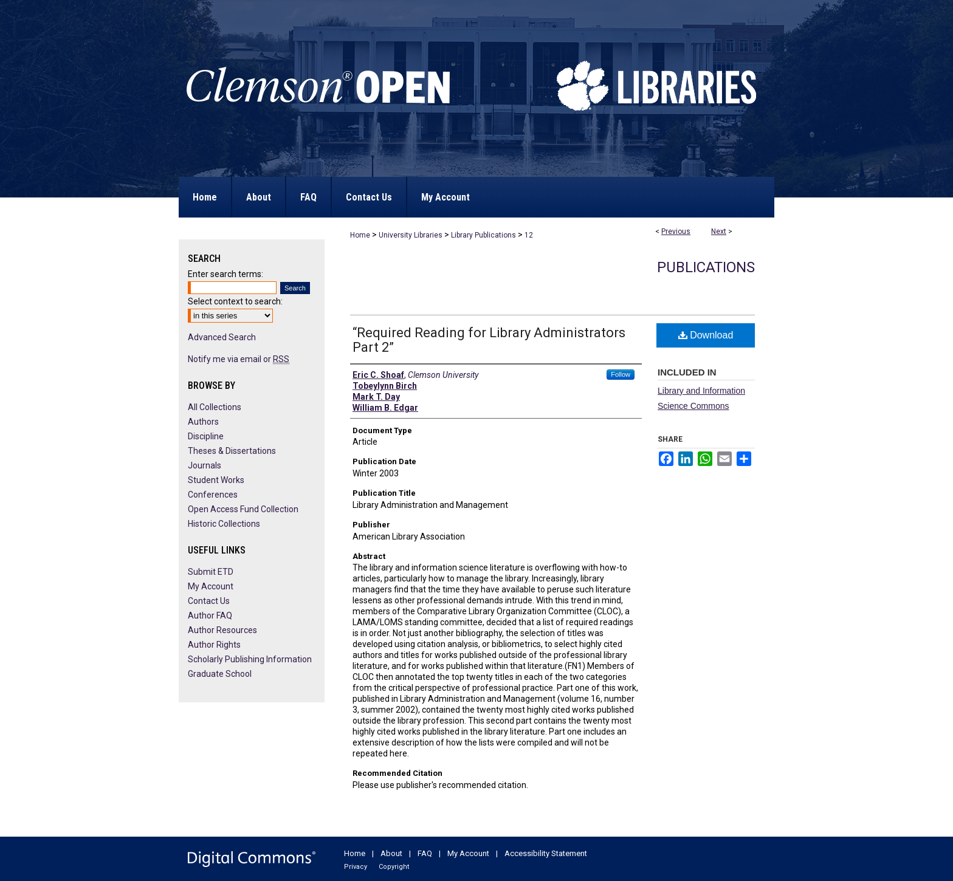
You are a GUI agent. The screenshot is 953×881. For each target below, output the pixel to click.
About (391, 853)
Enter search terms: (225, 274)
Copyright (394, 867)
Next (718, 231)
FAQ (425, 853)
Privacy (355, 867)
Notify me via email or (238, 359)
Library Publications (483, 235)
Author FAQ (210, 615)
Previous (675, 231)
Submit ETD (210, 572)
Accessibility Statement (545, 853)
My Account (210, 586)
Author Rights (214, 645)
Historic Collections (224, 524)
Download (706, 335)
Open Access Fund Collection (243, 509)
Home (360, 235)
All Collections (214, 407)
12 (529, 235)
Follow (620, 374)
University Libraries (410, 235)
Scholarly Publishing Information (250, 659)
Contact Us (209, 601)
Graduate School (220, 674)
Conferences (213, 494)
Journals (204, 465)
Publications (706, 267)
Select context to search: (235, 301)
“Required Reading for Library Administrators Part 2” (489, 340)
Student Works (216, 480)
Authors (203, 422)
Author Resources (222, 630)
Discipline (206, 436)
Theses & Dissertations (232, 451)
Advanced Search (222, 337)
